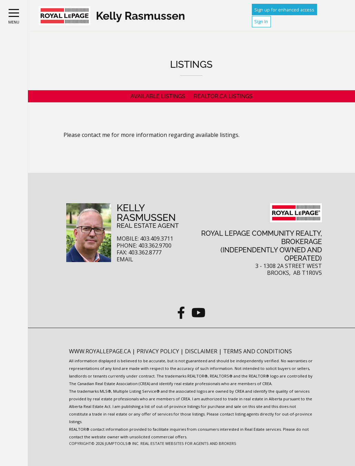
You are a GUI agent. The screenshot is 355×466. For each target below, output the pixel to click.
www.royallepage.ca (100, 351)
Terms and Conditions (257, 351)
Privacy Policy (158, 351)
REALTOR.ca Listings (223, 96)
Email (125, 259)
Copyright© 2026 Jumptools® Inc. (104, 443)
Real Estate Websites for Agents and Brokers (188, 443)
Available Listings (157, 96)
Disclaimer (202, 351)
